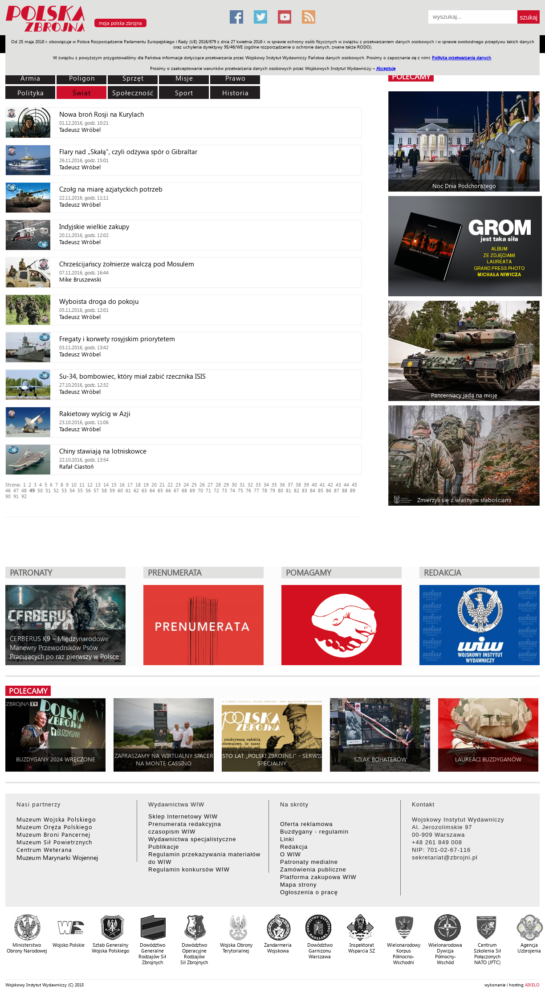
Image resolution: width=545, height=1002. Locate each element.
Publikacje (163, 846)
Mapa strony (298, 884)
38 (298, 484)
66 (168, 490)
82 (296, 490)
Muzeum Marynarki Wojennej (57, 857)
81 (288, 490)
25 (194, 484)
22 (170, 484)
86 (328, 490)
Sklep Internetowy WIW (183, 816)
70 (200, 490)
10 (74, 484)
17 (130, 484)
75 (240, 490)
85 (320, 490)
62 (136, 490)
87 (336, 490)
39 (306, 484)
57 (96, 490)
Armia (30, 78)
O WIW (290, 854)
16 (122, 484)
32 (250, 484)
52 (56, 490)
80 (280, 490)
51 (48, 490)
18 (138, 484)
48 (24, 490)
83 (304, 490)
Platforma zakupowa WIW (318, 877)
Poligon (82, 78)
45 (354, 484)
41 (322, 484)
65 (160, 490)
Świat (82, 92)
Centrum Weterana (44, 849)
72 (216, 490)
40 (314, 484)
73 (224, 490)
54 (72, 490)
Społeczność (133, 92)
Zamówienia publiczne (313, 869)
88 (344, 490)
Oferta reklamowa (306, 824)
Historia (235, 92)
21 (162, 484)
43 (338, 484)
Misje (184, 78)
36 (282, 484)
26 (202, 484)
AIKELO (532, 984)
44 (346, 484)
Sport (184, 92)
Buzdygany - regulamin (314, 831)
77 (256, 490)
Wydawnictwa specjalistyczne (192, 839)
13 (98, 484)
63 (144, 490)
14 (106, 484)
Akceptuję (385, 68)
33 (258, 484)
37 (290, 484)
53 (64, 490)
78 (264, 490)
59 (112, 490)
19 (146, 484)
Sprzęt (133, 78)
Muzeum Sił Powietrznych (54, 842)
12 (90, 484)
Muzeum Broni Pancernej (53, 834)
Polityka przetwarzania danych (461, 57)
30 (234, 484)
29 (226, 484)
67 (176, 490)
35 (274, 484)
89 (352, 490)
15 (114, 484)
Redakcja (294, 846)
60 (120, 490)
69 (192, 490)
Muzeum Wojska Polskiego (56, 819)
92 (24, 496)
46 (8, 490)
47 (16, 490)
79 (272, 490)
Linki (287, 839)
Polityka (30, 92)
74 (232, 490)
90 (8, 496)
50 (40, 490)
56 (88, 490)
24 (186, 484)
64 (152, 490)
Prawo (235, 78)
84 (312, 490)
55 (80, 490)
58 (104, 490)
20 (154, 484)
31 (242, 484)
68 (184, 490)
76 (248, 490)
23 (178, 484)
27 (210, 484)
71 (208, 490)
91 (16, 496)
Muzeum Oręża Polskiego (54, 826)
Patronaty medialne (309, 862)
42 (330, 484)
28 (218, 484)
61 (128, 490)
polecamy (411, 76)
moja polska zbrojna (120, 23)
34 (266, 484)
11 (82, 484)
